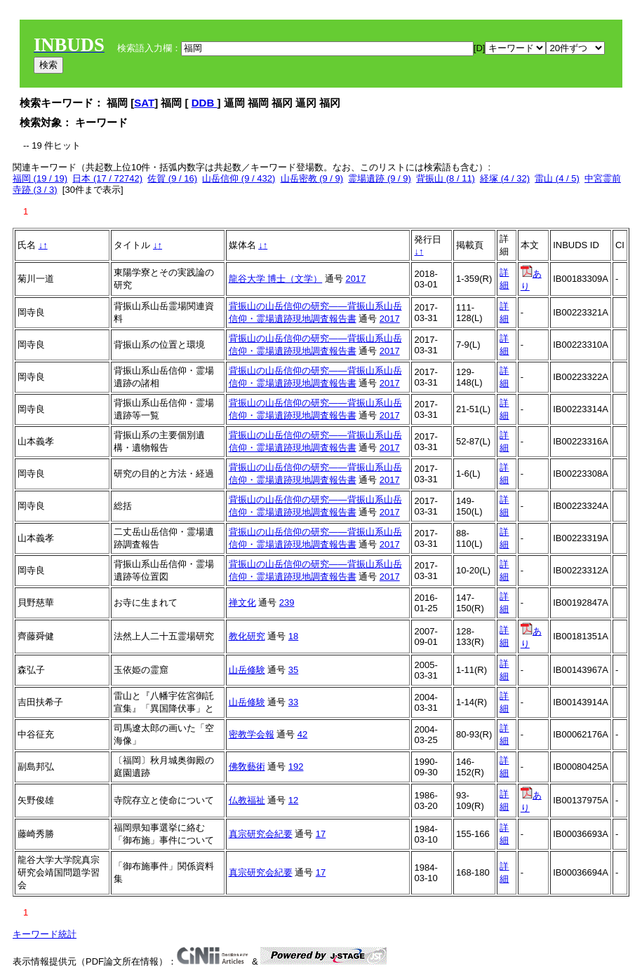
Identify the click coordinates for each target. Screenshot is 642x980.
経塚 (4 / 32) (505, 178)
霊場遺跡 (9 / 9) (379, 178)
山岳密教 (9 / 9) (312, 178)
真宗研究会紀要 (261, 834)
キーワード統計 (44, 934)
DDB (205, 103)
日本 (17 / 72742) (107, 178)
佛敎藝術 (247, 766)
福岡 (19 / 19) (40, 178)
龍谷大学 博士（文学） (276, 278)
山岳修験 (247, 670)
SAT (144, 103)
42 (302, 734)
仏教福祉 (247, 800)
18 (293, 636)
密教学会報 (251, 734)
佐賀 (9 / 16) (172, 178)
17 (321, 834)
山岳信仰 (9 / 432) (238, 178)
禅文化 (242, 602)
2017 (355, 278)
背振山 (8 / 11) (445, 178)
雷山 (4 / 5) (557, 178)
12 (293, 800)
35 (293, 670)
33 (293, 702)
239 (287, 602)
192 (296, 766)
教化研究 (247, 636)
